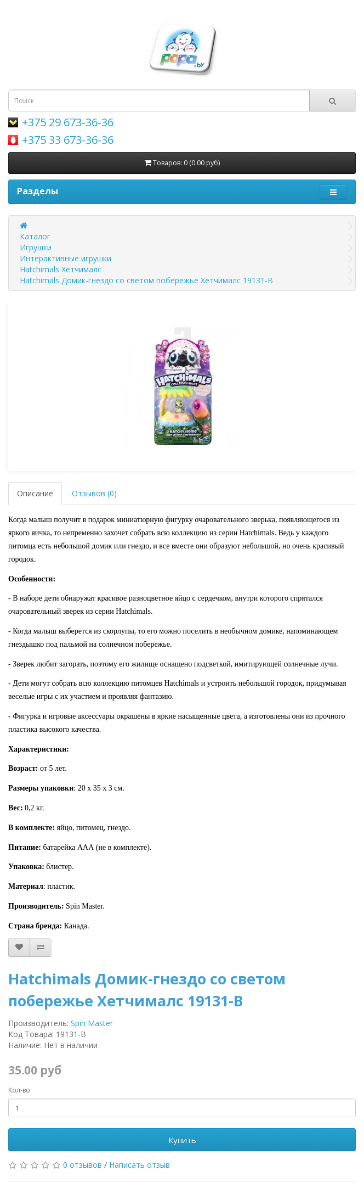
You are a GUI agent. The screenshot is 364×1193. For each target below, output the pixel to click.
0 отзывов (82, 1165)
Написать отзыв (139, 1165)
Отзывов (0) (94, 493)
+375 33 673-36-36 (67, 139)
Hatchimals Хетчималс (60, 269)
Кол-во (19, 1090)
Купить (182, 1139)
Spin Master (92, 1023)
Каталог (35, 236)
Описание (35, 493)
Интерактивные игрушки (65, 258)
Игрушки (36, 247)
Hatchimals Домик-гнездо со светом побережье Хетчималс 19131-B (146, 280)
